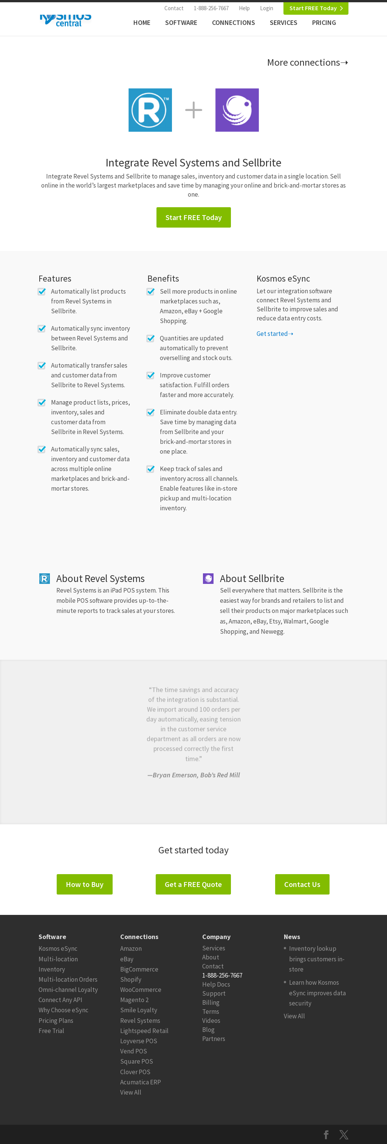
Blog (208, 1029)
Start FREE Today (313, 8)
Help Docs (216, 984)
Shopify (130, 979)
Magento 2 (134, 1000)
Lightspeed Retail (144, 1031)
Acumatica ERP (140, 1082)
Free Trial (51, 1031)
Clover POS (135, 1072)
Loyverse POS (138, 1041)
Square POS (136, 1061)
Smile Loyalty (138, 1010)
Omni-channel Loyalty (68, 989)
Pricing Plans (56, 1020)
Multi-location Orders (68, 979)
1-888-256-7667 (211, 8)
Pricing (324, 22)
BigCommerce (139, 969)
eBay (126, 959)
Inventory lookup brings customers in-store (317, 958)
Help (244, 8)
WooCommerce (140, 989)
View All (130, 1092)
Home (141, 22)
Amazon (131, 948)
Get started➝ (275, 333)
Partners (213, 1039)
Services (283, 22)
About (210, 957)
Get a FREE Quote (193, 884)
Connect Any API (60, 1000)
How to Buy (85, 884)
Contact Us (302, 884)
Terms (210, 1011)
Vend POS (133, 1051)
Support (214, 993)
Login (266, 8)
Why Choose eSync (63, 1010)
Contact (174, 8)
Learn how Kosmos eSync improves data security (317, 992)
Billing (211, 1002)
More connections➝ (307, 62)
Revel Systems (140, 1020)
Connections (233, 22)
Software (181, 22)
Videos (211, 1020)
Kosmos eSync (58, 948)
